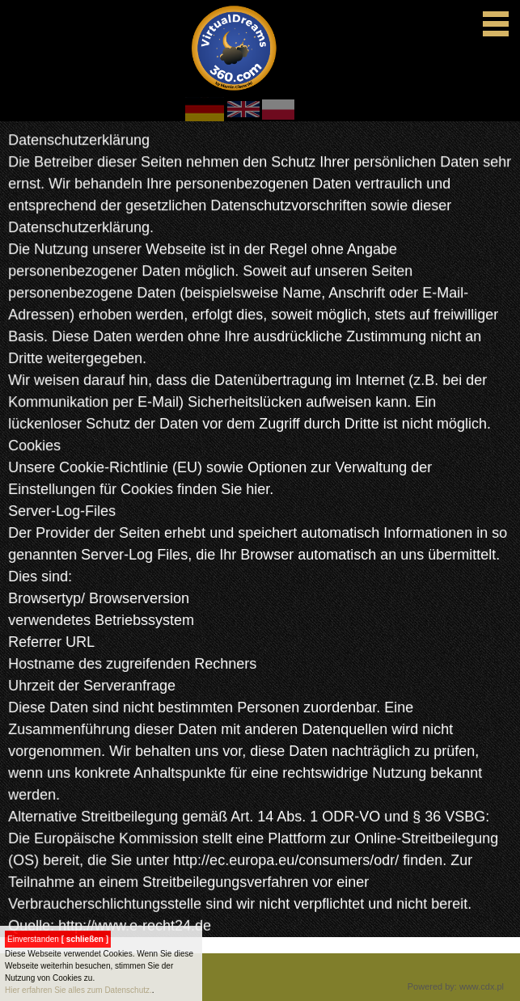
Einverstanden (57, 939)
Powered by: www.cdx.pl (456, 986)
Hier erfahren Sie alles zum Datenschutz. (78, 990)
